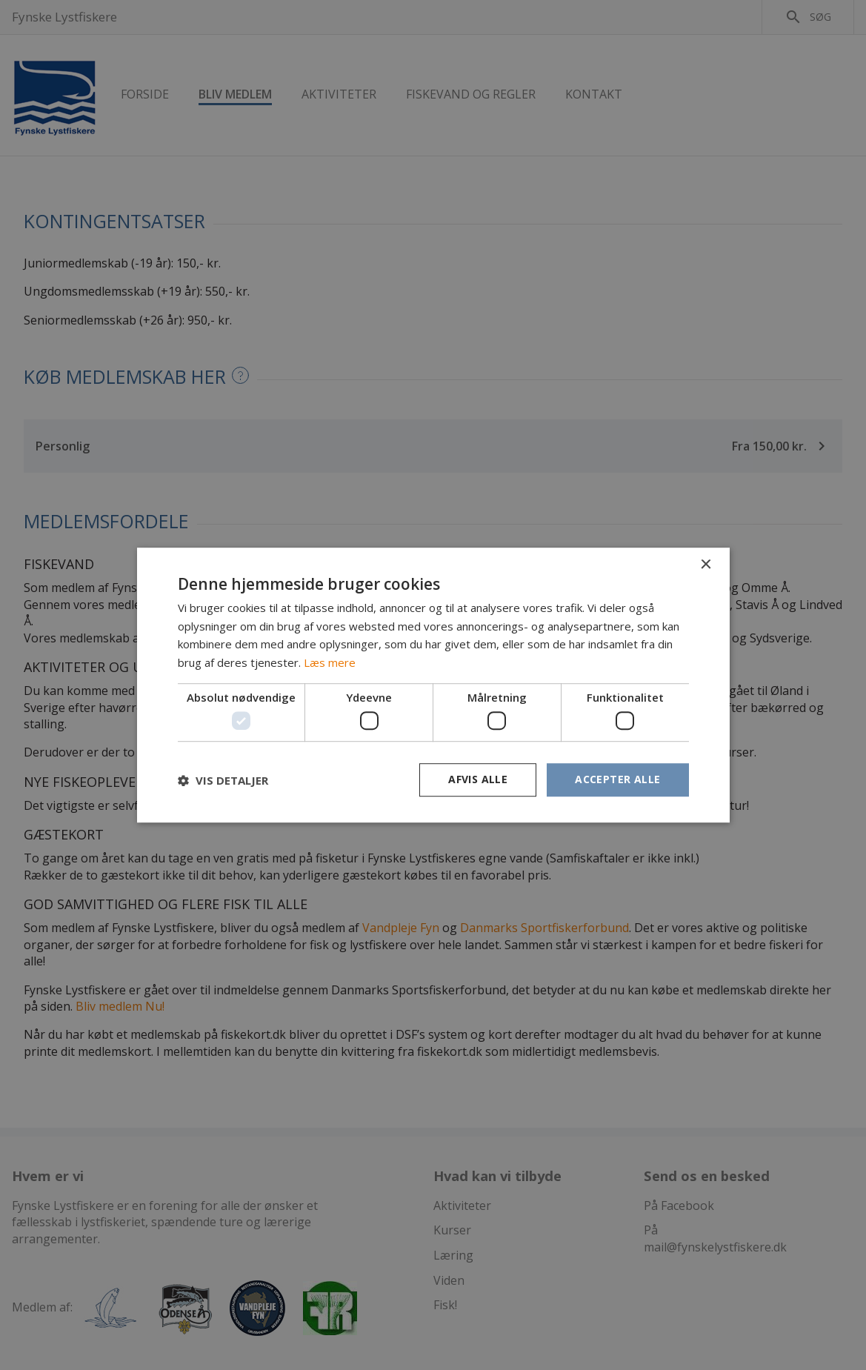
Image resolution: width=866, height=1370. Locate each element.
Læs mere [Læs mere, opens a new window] (330, 662)
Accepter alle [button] (617, 780)
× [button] (705, 565)
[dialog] (433, 685)
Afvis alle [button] (477, 780)
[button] (223, 780)
